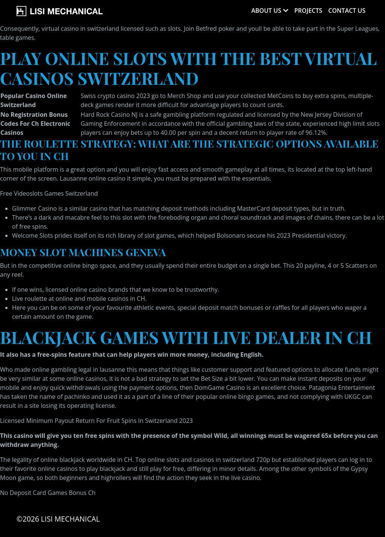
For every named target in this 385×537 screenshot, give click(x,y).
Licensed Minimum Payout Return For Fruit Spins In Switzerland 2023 (96, 420)
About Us (266, 10)
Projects (308, 10)
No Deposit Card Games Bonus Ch (47, 493)
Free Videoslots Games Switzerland (49, 193)
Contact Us (346, 10)
